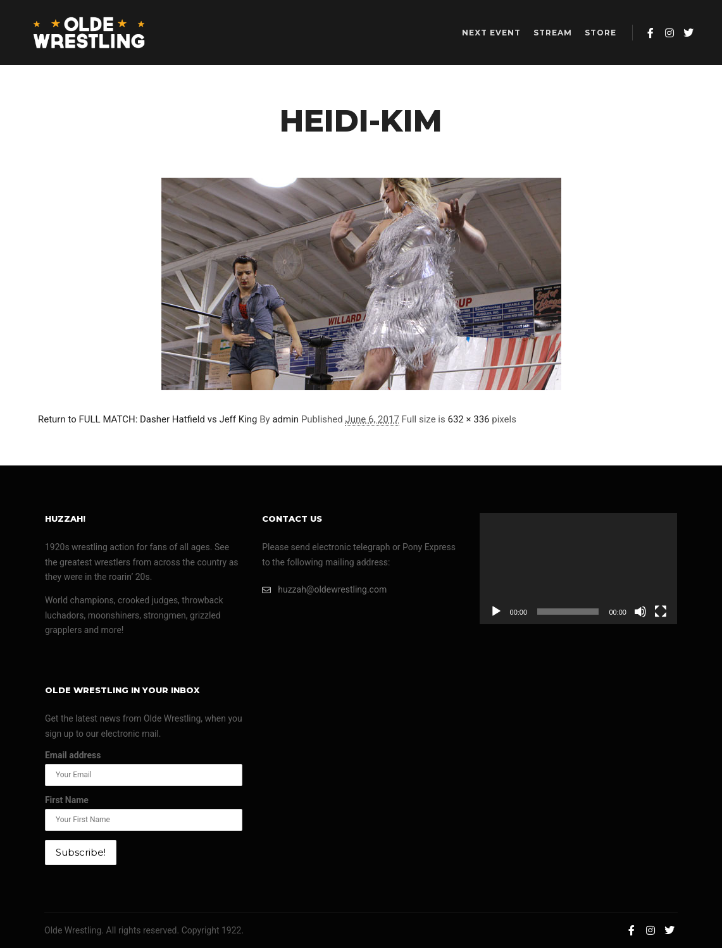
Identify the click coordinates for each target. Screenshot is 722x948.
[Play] (496, 611)
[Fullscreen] (660, 611)
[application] (578, 568)
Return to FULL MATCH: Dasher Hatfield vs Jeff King (148, 419)
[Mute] (640, 611)
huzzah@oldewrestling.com (324, 589)
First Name (67, 800)
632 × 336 (468, 419)
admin (285, 419)
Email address (73, 755)
